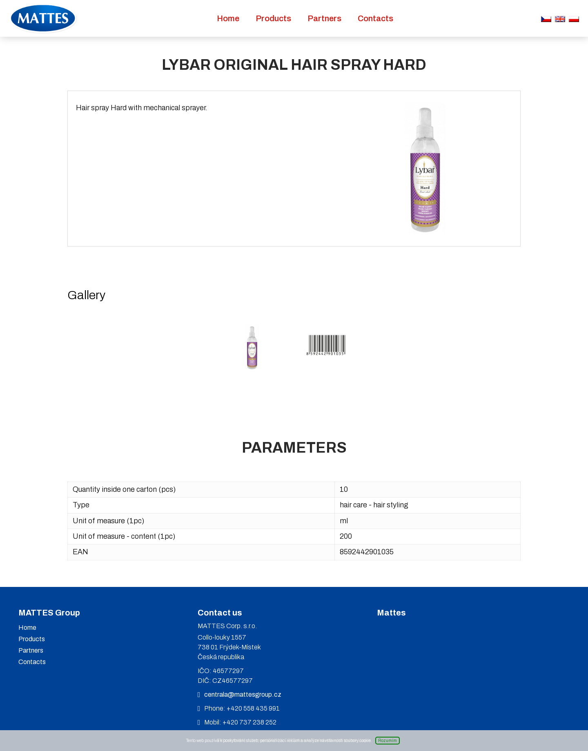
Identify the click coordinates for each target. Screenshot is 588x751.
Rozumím (387, 740)
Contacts (375, 18)
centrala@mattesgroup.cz (242, 694)
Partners (324, 18)
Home (228, 18)
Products (273, 18)
